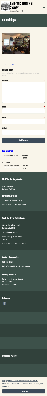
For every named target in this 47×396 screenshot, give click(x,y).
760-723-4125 (7, 262)
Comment (4, 80)
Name (4, 106)
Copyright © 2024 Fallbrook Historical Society (20, 381)
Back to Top (23, 391)
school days (8, 64)
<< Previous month (11, 155)
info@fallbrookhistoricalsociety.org (16, 266)
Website (4, 128)
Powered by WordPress (11, 383)
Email (4, 117)
